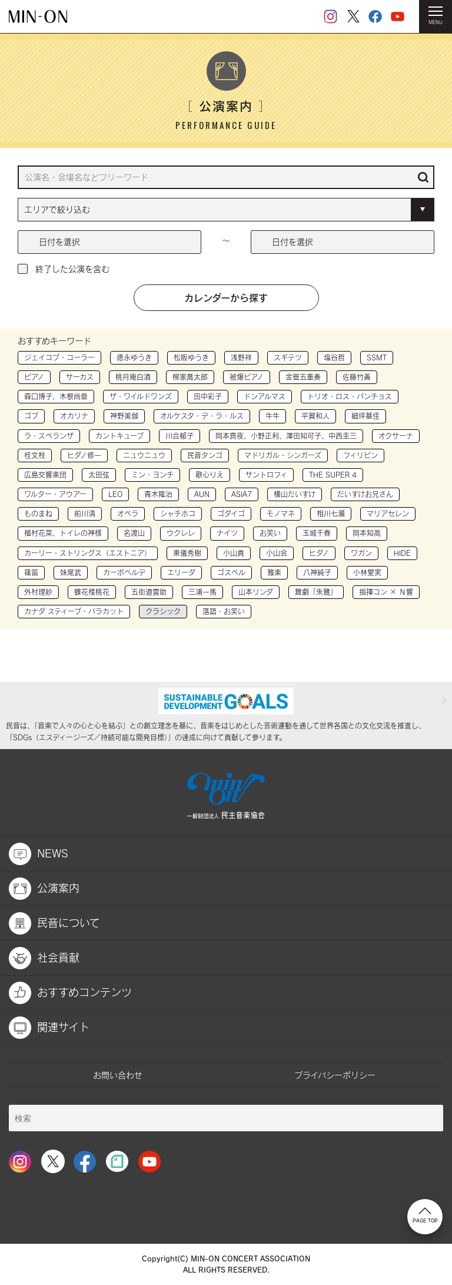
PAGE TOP (425, 1215)
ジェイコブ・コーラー (59, 357)
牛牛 (272, 416)
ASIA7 (241, 494)
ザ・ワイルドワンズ (140, 396)
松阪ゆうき (191, 357)
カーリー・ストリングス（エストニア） (87, 553)
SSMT (377, 357)
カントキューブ (119, 436)
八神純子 (317, 572)
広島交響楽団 (45, 475)
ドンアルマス (264, 396)
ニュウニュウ (144, 455)
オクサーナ (395, 436)
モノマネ (281, 513)
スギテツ (288, 357)
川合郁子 (179, 436)
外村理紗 (38, 592)
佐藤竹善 (357, 377)
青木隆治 (158, 494)
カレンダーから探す (226, 297)
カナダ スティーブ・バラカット (74, 611)
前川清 (84, 513)
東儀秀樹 (187, 553)
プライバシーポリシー (334, 1075)
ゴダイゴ (231, 513)
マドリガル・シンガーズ (282, 455)
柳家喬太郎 (190, 377)
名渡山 (134, 533)
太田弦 (98, 475)
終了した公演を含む (72, 269)
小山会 (276, 553)
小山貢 (233, 553)
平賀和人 (315, 416)
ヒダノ (319, 553)
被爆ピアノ (247, 377)
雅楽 (274, 572)
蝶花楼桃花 (91, 592)
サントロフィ (266, 475)
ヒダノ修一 (84, 455)
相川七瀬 (331, 513)
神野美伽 (124, 416)
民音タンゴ (204, 455)
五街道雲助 (149, 592)
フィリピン (360, 455)
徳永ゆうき (134, 357)
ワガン (361, 553)
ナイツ (227, 533)
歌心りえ (209, 475)
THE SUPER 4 (333, 475)
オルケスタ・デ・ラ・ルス (202, 416)
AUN (202, 494)
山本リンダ (255, 592)
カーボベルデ (124, 572)
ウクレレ (181, 533)
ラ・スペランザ (49, 436)
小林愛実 (367, 572)
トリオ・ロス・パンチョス (349, 396)
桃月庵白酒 (133, 377)
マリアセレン (388, 513)
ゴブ (31, 416)
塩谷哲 (334, 357)
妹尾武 (70, 572)
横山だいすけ (294, 494)
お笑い (270, 533)
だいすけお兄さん (365, 494)
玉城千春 (317, 533)
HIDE (402, 553)
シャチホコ (177, 513)
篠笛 (31, 572)
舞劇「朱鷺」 (316, 592)
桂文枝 (34, 455)
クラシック (163, 611)
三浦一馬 (202, 592)
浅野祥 (241, 357)
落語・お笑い (223, 611)
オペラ (127, 513)
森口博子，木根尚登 (56, 396)
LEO (115, 494)
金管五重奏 (303, 377)
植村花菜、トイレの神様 (63, 533)
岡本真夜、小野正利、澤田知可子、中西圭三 (286, 436)
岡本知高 (367, 533)
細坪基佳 (365, 416)
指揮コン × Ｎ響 (386, 592)
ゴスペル (231, 572)
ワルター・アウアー (55, 494)
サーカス (80, 377)
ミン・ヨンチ (152, 475)
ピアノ (34, 377)
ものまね (38, 513)
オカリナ (74, 416)
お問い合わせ (117, 1075)
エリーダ (181, 572)
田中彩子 (208, 396)
